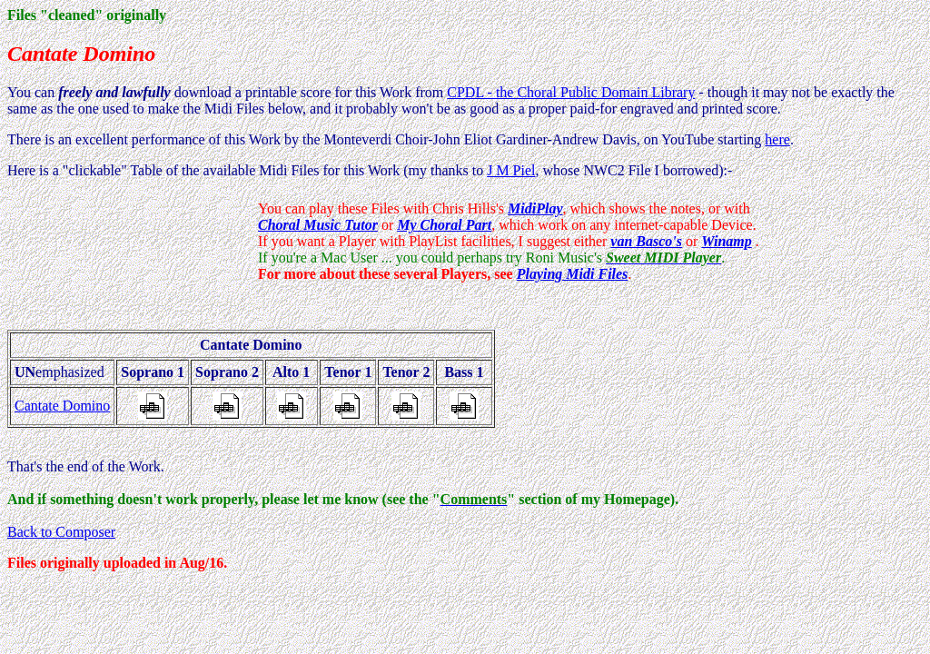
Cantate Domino (62, 405)
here (777, 139)
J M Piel (511, 170)
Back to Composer (61, 532)
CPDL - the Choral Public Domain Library (571, 92)
